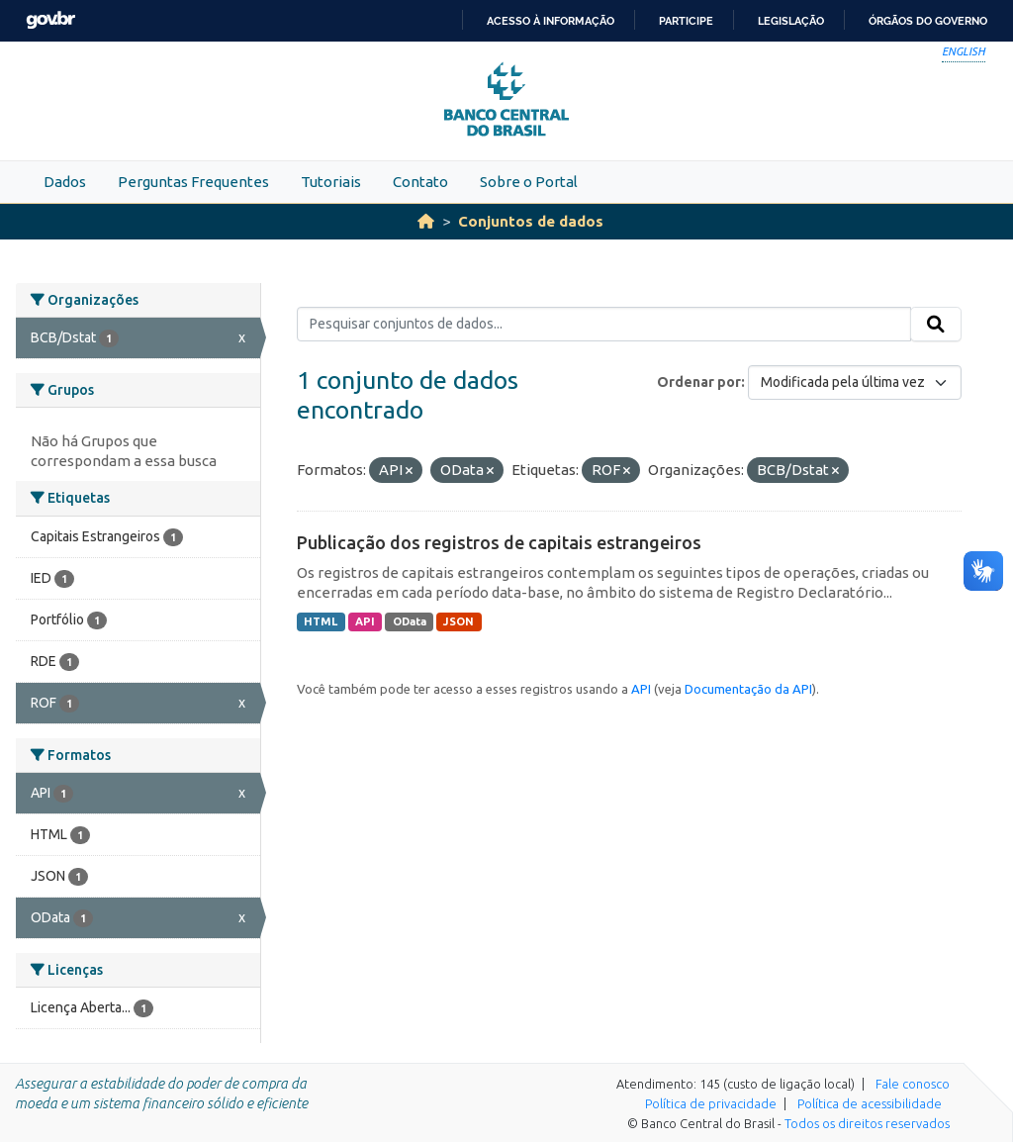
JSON (458, 621)
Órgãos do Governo (928, 21)
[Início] (425, 221)
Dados (65, 181)
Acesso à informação (550, 21)
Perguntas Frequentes (193, 181)
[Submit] (936, 324)
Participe (686, 21)
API (365, 621)
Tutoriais (331, 181)
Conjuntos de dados (530, 221)
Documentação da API (748, 689)
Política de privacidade (711, 1103)
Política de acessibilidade (869, 1103)
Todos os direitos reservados (867, 1123)
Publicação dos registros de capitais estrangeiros (499, 542)
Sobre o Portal (529, 181)
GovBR (50, 20)
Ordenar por (699, 382)
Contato (420, 181)
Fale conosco (912, 1084)
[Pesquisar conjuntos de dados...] (604, 324)
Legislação (791, 21)
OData (409, 621)
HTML (320, 621)
